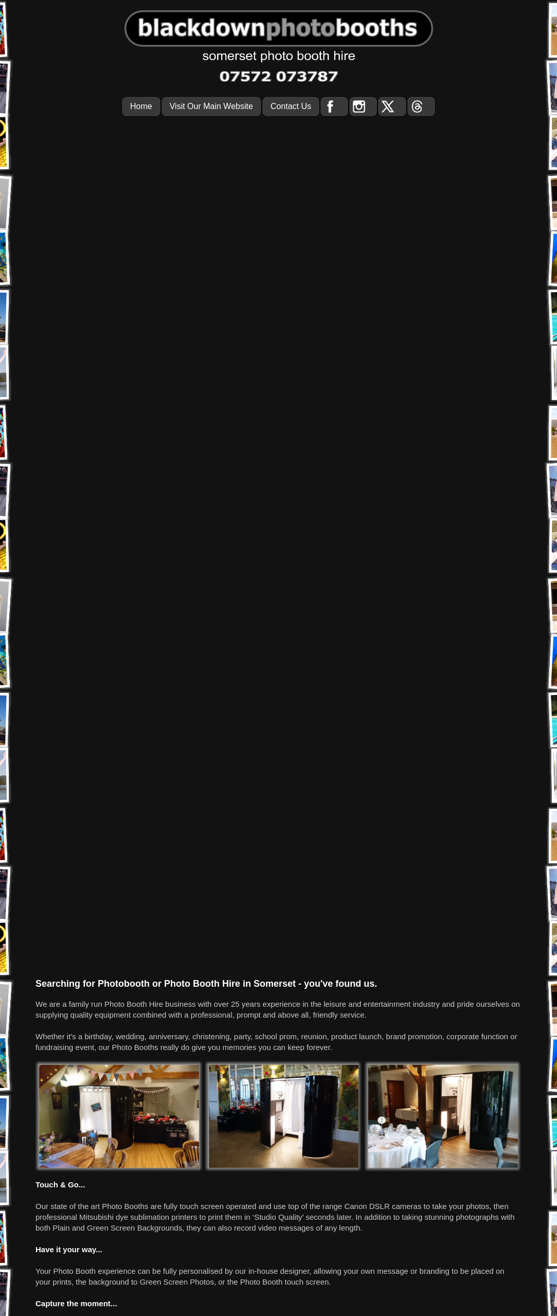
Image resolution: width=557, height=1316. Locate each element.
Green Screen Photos (177, 757)
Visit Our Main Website (211, 106)
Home (141, 106)
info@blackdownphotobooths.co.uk (288, 1278)
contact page (452, 800)
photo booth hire (283, 1227)
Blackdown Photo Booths (281, 1248)
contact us (378, 1227)
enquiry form (382, 800)
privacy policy (335, 1227)
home (172, 1227)
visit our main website (219, 1227)
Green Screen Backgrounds (134, 703)
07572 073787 (255, 800)
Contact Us (291, 106)
